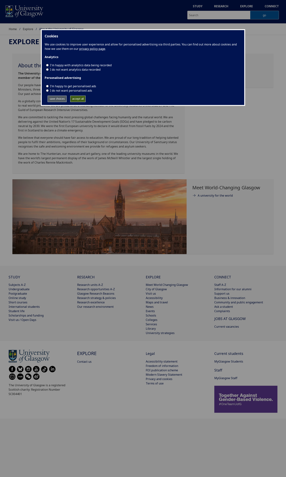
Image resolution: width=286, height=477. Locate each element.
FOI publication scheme (162, 370)
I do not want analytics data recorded (75, 70)
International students (24, 307)
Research (221, 6)
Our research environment (95, 307)
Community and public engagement (238, 302)
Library (151, 329)
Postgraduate (18, 294)
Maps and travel (157, 302)
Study (197, 6)
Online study (17, 298)
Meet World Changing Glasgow (167, 285)
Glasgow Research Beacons (95, 294)
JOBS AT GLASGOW (230, 318)
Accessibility (154, 298)
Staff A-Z (220, 285)
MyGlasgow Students (228, 361)
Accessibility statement (161, 361)
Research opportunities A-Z (96, 289)
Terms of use (155, 383)
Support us (221, 294)
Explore (246, 6)
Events (150, 311)
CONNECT (222, 277)
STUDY (14, 277)
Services (151, 324)
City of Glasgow (156, 289)
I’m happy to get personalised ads (73, 86)
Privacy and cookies (159, 379)
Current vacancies (226, 327)
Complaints (222, 311)
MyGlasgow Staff (225, 378)
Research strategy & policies (96, 298)
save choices (57, 98)
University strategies (160, 333)
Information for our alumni (233, 289)
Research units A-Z (90, 285)
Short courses (18, 302)
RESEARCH (86, 277)
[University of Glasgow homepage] (24, 11)
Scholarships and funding (26, 315)
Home (13, 29)
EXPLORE (153, 277)
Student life (17, 311)
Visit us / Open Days (22, 320)
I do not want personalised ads (71, 91)
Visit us (151, 294)
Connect (272, 6)
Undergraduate (19, 289)
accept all (78, 98)
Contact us (84, 362)
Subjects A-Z (17, 285)
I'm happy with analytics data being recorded (81, 65)
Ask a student (223, 307)
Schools (151, 315)
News (150, 307)
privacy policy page (92, 49)
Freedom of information (162, 366)
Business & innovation (229, 298)
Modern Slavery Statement (164, 375)
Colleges (151, 320)
